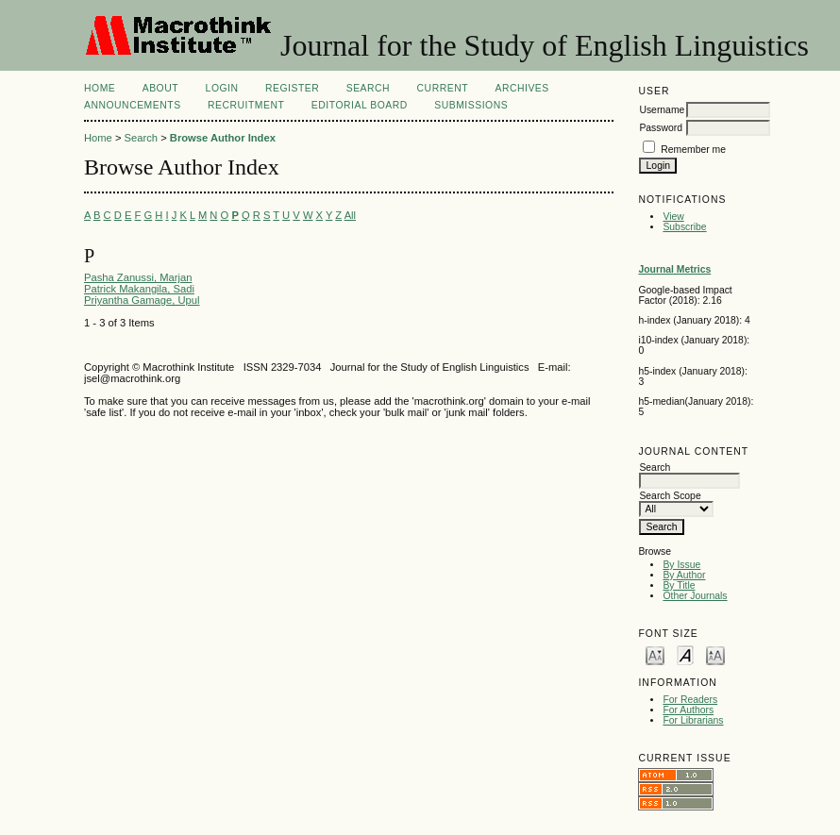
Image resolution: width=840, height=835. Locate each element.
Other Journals (695, 596)
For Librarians (693, 720)
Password (660, 128)
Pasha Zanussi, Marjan (138, 277)
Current (442, 88)
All (350, 215)
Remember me (693, 149)
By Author (684, 575)
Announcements (132, 105)
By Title (679, 585)
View (673, 216)
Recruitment (246, 105)
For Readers (690, 699)
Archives (521, 88)
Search (368, 88)
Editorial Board (359, 105)
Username (661, 110)
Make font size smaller (655, 654)
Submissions (471, 105)
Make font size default (685, 654)
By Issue (681, 564)
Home (99, 88)
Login (222, 88)
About (160, 88)
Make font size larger (715, 654)
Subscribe (684, 227)
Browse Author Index (223, 137)
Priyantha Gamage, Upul (142, 300)
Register (292, 88)
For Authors (688, 710)
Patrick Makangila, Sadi (139, 288)
